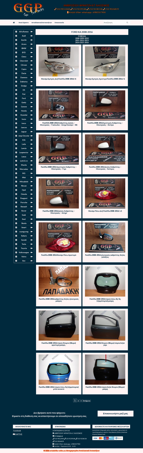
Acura (23, 44)
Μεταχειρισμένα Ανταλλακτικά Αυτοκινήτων (83, 451)
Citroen (24, 65)
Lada (24, 144)
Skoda (23, 223)
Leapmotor (23, 152)
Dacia (24, 73)
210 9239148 (78, 9)
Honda (24, 111)
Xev (23, 261)
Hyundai (23, 115)
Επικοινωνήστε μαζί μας (115, 413)
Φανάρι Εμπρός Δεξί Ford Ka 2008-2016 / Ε (58, 79)
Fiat (23, 94)
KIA (23, 140)
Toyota (24, 248)
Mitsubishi (24, 182)
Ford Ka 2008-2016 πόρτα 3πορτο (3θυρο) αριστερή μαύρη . (59, 344)
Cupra (23, 69)
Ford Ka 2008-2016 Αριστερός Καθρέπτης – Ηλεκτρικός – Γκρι (58, 168)
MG (23, 173)
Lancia (23, 148)
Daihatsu (24, 82)
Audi (24, 36)
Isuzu (24, 119)
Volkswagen (24, 252)
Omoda (24, 194)
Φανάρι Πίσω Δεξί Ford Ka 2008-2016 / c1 (105, 211)
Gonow (24, 107)
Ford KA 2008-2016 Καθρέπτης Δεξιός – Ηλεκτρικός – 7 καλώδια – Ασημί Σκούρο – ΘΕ (58, 124)
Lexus (24, 157)
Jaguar (24, 132)
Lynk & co (24, 161)
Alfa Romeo (24, 32)
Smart (23, 227)
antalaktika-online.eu (58, 451)
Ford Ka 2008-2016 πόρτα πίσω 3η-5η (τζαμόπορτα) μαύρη (105, 300)
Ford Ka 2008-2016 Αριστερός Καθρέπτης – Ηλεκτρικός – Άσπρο (105, 124)
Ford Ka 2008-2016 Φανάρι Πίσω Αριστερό (58, 255)
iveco (24, 123)
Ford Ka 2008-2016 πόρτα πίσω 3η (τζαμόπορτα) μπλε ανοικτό (59, 388)
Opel (24, 190)
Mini (24, 177)
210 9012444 (62, 9)
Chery (23, 57)
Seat (24, 219)
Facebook (17, 430)
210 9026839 (111, 9)
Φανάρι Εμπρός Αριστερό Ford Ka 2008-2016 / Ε (105, 79)
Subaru (24, 236)
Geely (23, 102)
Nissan (24, 186)
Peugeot (23, 198)
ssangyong (23, 232)
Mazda (24, 165)
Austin (24, 40)
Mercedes (24, 169)
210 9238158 (94, 9)
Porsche (24, 202)
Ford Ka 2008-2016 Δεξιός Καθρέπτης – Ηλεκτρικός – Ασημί (59, 212)
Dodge (24, 86)
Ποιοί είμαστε (24, 23)
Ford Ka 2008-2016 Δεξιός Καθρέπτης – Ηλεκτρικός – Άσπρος (105, 168)
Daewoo (23, 77)
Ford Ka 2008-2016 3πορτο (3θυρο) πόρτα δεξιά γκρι (105, 344)
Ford (24, 98)
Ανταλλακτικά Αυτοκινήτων (42, 23)
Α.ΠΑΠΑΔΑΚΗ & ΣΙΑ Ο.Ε (61, 430)
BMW (24, 48)
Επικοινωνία (59, 23)
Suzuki (24, 240)
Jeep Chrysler (23, 136)
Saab (24, 215)
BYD (24, 52)
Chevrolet (24, 61)
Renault (24, 207)
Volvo (23, 257)
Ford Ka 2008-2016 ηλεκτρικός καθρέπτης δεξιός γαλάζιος (105, 256)
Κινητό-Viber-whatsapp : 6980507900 (86, 12)
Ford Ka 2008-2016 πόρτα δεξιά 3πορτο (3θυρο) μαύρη (105, 388)
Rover (23, 211)
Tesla (24, 244)
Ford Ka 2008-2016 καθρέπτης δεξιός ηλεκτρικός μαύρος (59, 300)
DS (24, 90)
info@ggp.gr (58, 436)
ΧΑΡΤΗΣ (17, 434)
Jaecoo (24, 127)
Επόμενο (86, 401)
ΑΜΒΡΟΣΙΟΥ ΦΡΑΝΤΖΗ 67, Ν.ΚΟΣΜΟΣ (86, 5)
